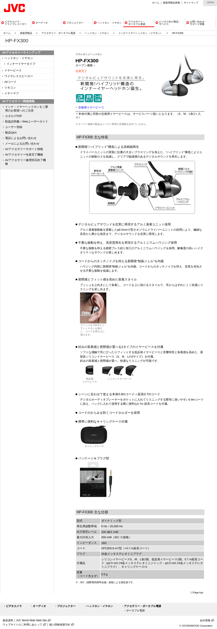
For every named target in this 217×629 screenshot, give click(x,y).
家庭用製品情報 (171, 2)
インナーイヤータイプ (21, 63)
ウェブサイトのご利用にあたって (22, 624)
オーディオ (39, 606)
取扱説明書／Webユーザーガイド (26, 121)
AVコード (10, 81)
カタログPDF (13, 116)
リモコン (10, 87)
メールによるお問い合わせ (22, 143)
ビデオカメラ (14, 606)
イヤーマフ (11, 93)
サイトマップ (191, 2)
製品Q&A (11, 132)
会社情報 (205, 620)
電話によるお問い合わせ (21, 138)
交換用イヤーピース (91, 107)
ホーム (155, 2)
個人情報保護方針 (59, 624)
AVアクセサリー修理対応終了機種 (25, 162)
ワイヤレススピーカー (18, 76)
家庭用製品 (26, 33)
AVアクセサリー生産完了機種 (24, 154)
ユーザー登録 (13, 127)
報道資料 (8, 620)
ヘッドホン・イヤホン (97, 33)
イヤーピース (13, 70)
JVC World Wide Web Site (31, 620)
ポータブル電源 (135, 610)
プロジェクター (66, 606)
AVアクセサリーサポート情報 (24, 149)
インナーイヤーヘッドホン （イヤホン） (140, 33)
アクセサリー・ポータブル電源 (58, 33)
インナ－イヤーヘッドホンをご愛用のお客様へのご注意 (26, 108)
